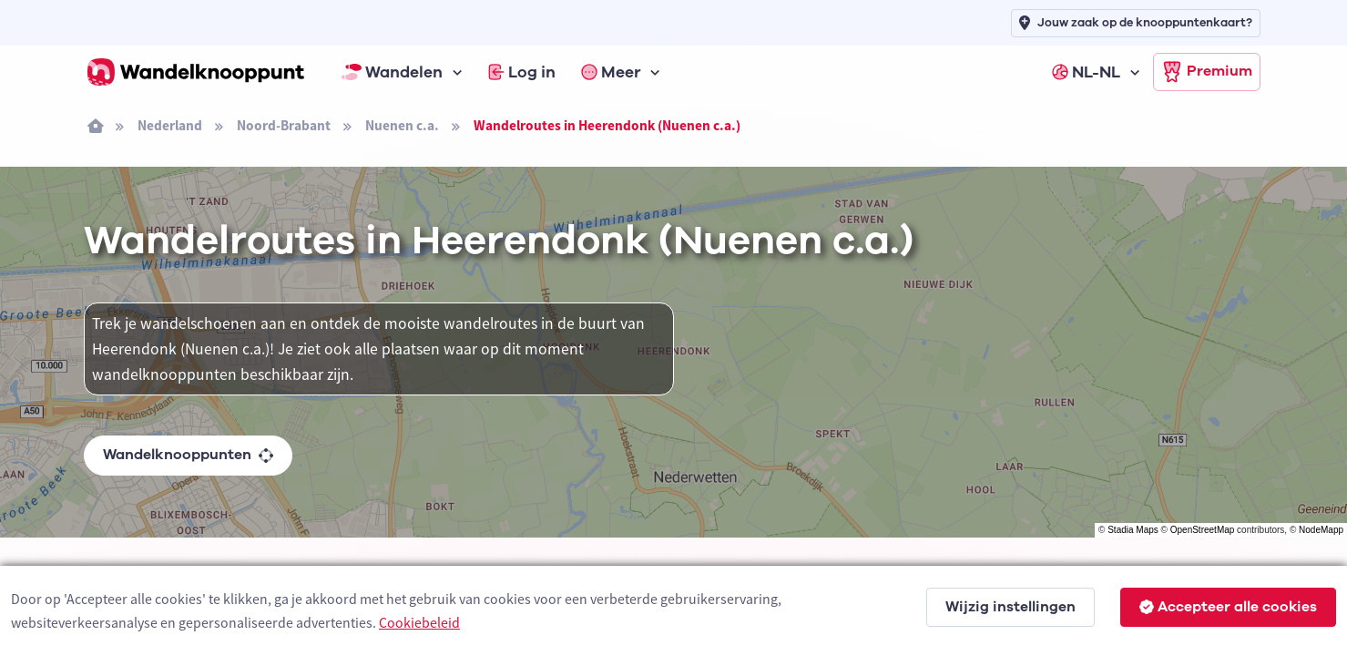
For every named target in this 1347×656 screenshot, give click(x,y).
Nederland (170, 125)
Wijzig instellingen (1010, 607)
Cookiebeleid (419, 622)
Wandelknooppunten (188, 455)
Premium (1206, 72)
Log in (522, 72)
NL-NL (1086, 72)
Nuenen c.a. (402, 125)
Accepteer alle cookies (1228, 607)
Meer (611, 72)
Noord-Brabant (284, 125)
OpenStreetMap (1202, 530)
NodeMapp (1321, 530)
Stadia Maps (1132, 530)
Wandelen (393, 72)
